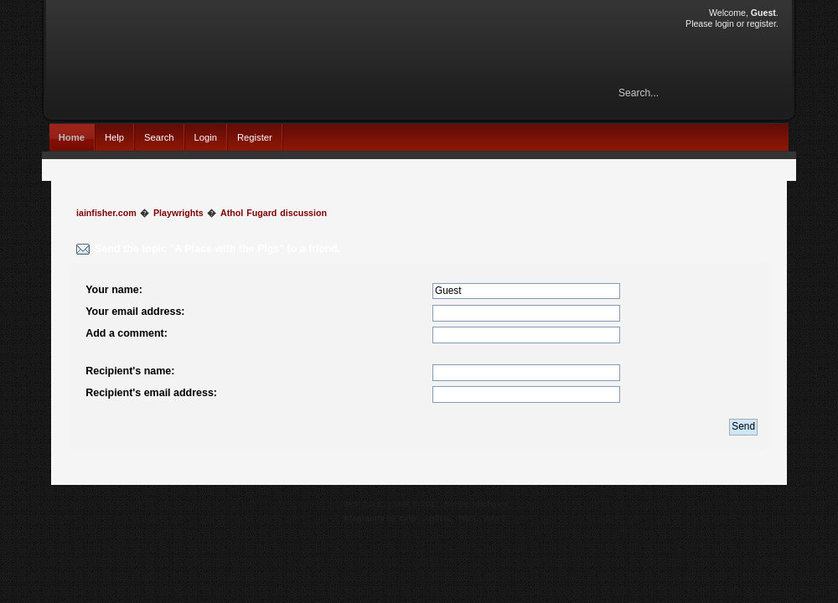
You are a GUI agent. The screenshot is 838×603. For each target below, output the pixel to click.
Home (72, 137)
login (724, 23)
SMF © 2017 (416, 503)
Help (114, 137)
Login (205, 137)
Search (159, 137)
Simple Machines (476, 503)
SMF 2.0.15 (364, 503)
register (761, 23)
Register (254, 137)
